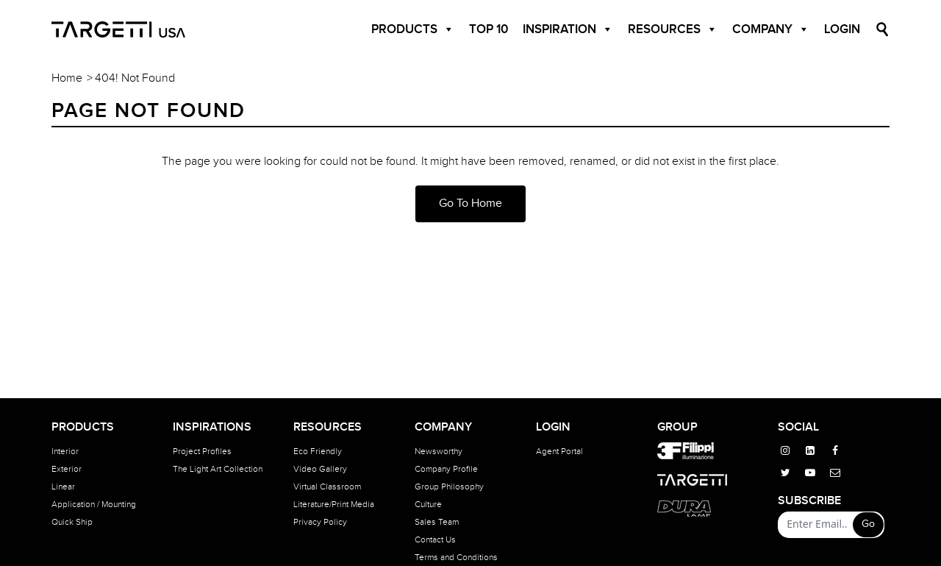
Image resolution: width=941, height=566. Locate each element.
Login (842, 29)
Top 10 (488, 29)
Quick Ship (72, 522)
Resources (673, 29)
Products (412, 29)
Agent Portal (559, 451)
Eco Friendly (317, 451)
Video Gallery (320, 469)
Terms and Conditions (456, 557)
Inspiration (568, 29)
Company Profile (446, 469)
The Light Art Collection (217, 469)
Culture (428, 504)
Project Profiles (202, 451)
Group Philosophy (449, 486)
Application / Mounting (93, 504)
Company (770, 29)
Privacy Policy (320, 522)
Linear (63, 486)
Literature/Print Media (333, 504)
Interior (65, 451)
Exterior (66, 469)
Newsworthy (438, 451)
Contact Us (435, 539)
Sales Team (437, 522)
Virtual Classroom (327, 486)
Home (66, 78)
